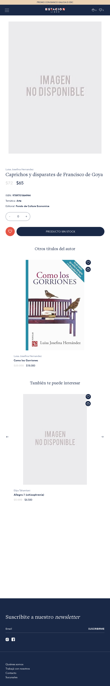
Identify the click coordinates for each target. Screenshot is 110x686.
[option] (55, 104)
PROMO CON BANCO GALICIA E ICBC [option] (55, 2)
